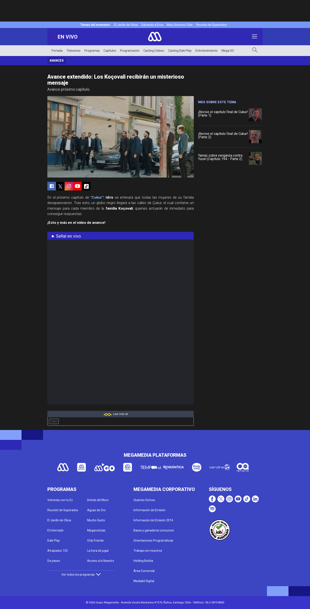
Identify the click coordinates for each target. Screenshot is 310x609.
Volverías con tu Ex (60, 500)
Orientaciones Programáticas (153, 540)
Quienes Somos (144, 500)
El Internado (55, 530)
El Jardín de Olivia (126, 24)
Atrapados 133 (57, 550)
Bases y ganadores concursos (153, 530)
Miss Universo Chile (180, 24)
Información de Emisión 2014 (153, 520)
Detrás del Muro (98, 500)
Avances (57, 60)
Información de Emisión (149, 510)
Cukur (53, 421)
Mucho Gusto (96, 520)
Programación (130, 50)
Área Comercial (144, 571)
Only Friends (95, 540)
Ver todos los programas (81, 574)
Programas (92, 50)
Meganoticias (96, 530)
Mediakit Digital (143, 581)
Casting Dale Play (180, 50)
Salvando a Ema (152, 24)
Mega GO (228, 50)
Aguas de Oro (96, 510)
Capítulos (110, 50)
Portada (57, 50)
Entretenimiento (206, 50)
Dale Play (53, 540)
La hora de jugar (98, 550)
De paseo (53, 560)
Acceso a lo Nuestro (100, 560)
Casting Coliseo (153, 50)
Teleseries (74, 50)
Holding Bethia (143, 560)
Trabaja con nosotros (147, 550)
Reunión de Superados (211, 24)
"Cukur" (96, 197)
